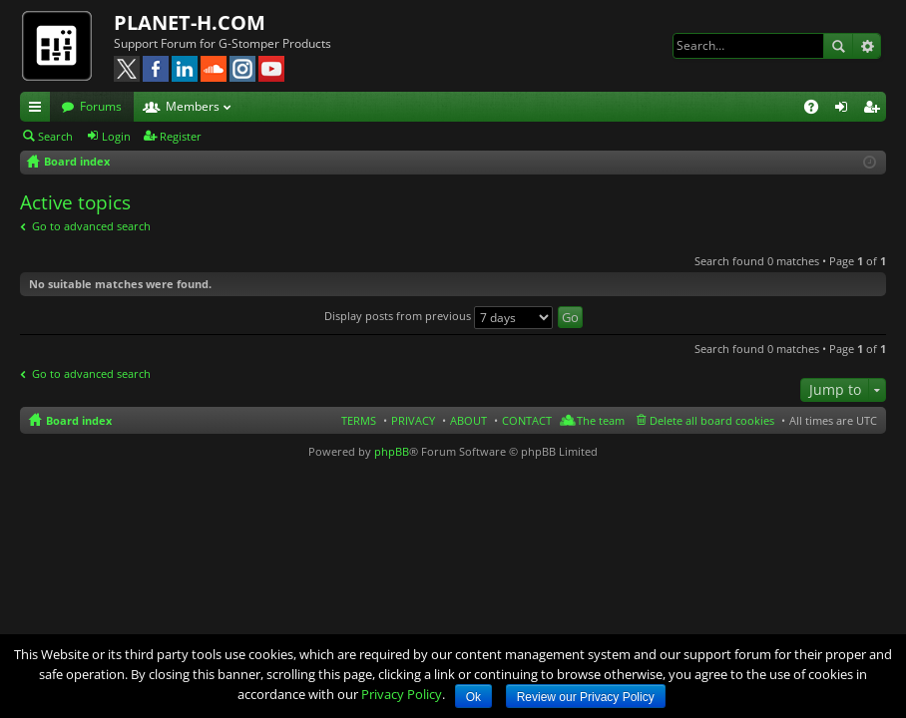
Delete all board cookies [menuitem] (712, 420)
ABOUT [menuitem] (468, 420)
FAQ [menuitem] (817, 110)
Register (181, 136)
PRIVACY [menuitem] (413, 420)
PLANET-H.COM (189, 22)
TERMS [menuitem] (358, 420)
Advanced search (866, 46)
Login (116, 136)
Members (193, 106)
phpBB (391, 451)
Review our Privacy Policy (586, 697)
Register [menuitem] (875, 110)
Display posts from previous (438, 315)
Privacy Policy (401, 694)
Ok (473, 697)
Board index (79, 420)
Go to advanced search (91, 225)
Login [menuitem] (845, 110)
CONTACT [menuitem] (527, 420)
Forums (101, 106)
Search (838, 46)
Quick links (39, 110)
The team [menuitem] (601, 420)
